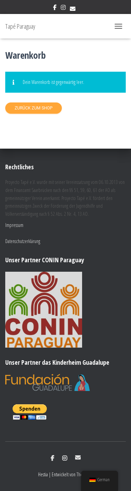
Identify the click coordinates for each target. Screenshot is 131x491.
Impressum (14, 225)
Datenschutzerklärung (22, 241)
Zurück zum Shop (33, 108)
